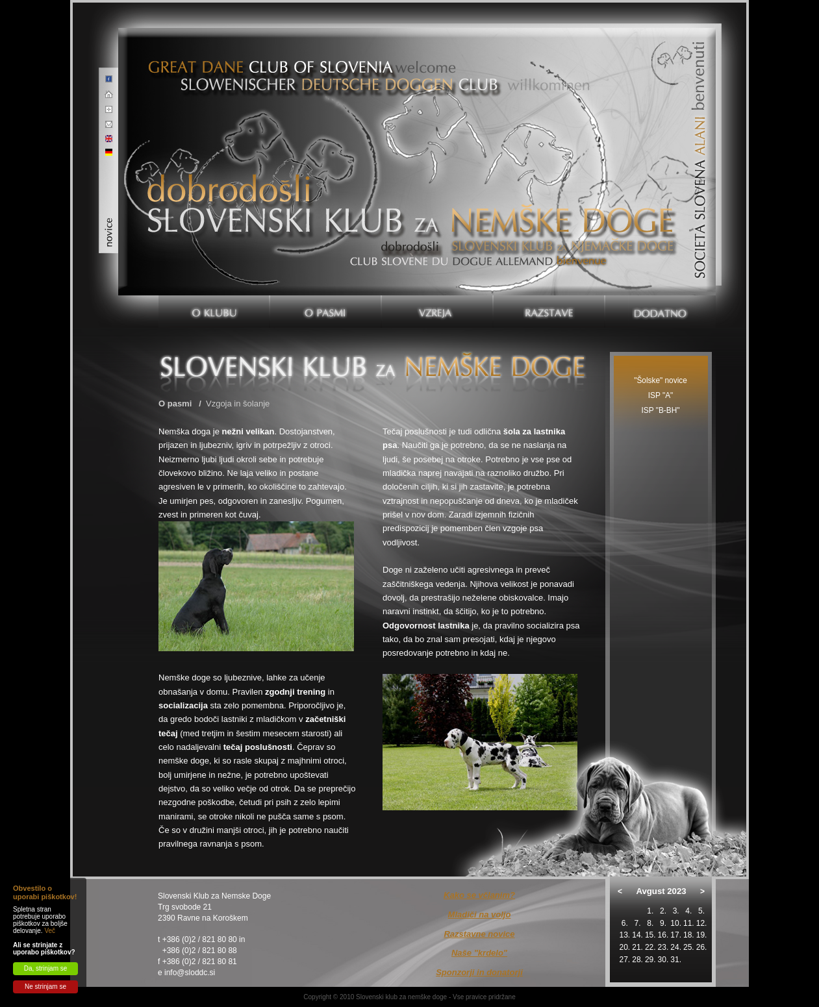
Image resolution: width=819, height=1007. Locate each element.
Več (49, 930)
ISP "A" (661, 395)
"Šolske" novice (660, 380)
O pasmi (175, 403)
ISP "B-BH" (661, 410)
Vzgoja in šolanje (238, 403)
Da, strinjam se (46, 968)
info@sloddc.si (189, 972)
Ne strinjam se (45, 986)
